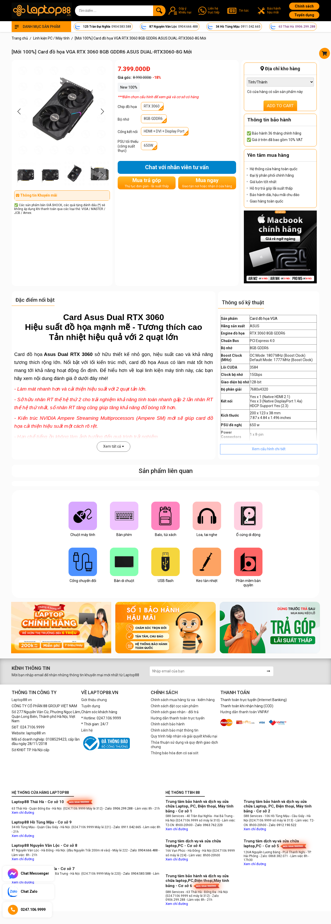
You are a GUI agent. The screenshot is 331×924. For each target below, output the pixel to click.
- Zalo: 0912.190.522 (281, 825)
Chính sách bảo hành (168, 724)
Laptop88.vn (22, 700)
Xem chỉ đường (23, 812)
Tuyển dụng (304, 15)
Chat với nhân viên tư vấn (177, 167)
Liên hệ (87, 730)
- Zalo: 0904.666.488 (143, 850)
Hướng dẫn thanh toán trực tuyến (178, 718)
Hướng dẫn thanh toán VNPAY (244, 712)
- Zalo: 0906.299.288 (118, 808)
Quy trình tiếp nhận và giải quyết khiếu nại (184, 736)
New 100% (128, 87)
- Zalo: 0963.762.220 (208, 825)
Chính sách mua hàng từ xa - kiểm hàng (183, 700)
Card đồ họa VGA (263, 318)
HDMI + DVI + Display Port (164, 131)
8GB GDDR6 (153, 119)
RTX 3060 (152, 106)
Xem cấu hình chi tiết (268, 449)
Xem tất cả (113, 446)
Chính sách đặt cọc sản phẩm (174, 706)
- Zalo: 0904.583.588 (136, 873)
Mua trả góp (147, 182)
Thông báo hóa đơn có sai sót (174, 753)
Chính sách (304, 6)
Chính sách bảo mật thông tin (174, 730)
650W (148, 145)
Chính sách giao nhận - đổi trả (175, 712)
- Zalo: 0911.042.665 (127, 827)
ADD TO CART (280, 105)
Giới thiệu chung (94, 700)
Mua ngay (207, 182)
